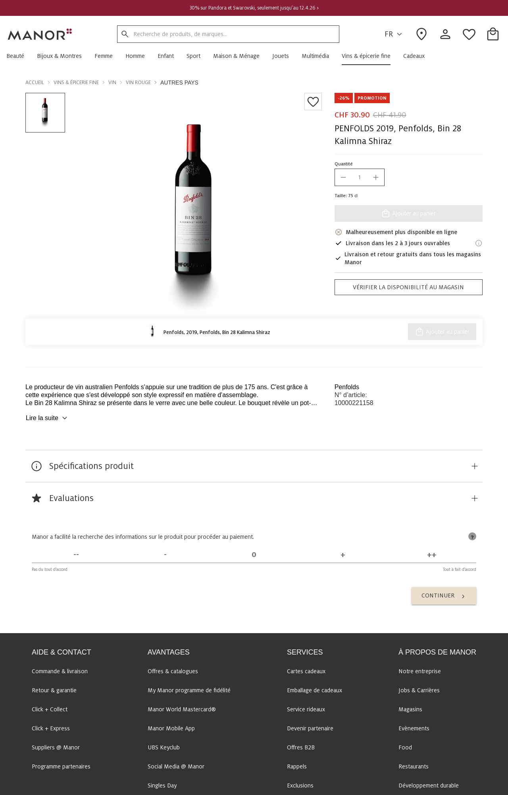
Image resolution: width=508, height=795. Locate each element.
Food (405, 747)
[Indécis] (254, 555)
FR (394, 34)
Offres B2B (301, 747)
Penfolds (347, 387)
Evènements (413, 728)
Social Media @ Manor (176, 766)
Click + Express (51, 728)
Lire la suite (47, 418)
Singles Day (162, 785)
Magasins (410, 709)
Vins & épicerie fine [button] (76, 82)
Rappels (297, 766)
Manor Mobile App (171, 728)
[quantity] (360, 177)
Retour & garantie (54, 690)
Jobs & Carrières (419, 690)
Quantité (344, 163)
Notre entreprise (419, 671)
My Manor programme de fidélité (189, 690)
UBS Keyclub (164, 747)
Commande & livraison (60, 671)
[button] (18, 56)
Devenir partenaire (310, 728)
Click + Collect (49, 709)
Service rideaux (306, 709)
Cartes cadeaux (306, 671)
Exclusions (300, 785)
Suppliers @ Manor (56, 747)
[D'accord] (342, 555)
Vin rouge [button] (138, 82)
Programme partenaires (61, 766)
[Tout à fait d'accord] (431, 555)
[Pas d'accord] (165, 555)
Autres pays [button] (179, 82)
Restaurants (413, 766)
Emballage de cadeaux (314, 690)
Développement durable (428, 785)
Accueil (34, 82)
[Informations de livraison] (479, 243)
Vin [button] (112, 82)
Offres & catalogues (173, 671)
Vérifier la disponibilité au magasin (408, 287)
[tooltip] (472, 536)
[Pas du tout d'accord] (76, 555)
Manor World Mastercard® (182, 709)
